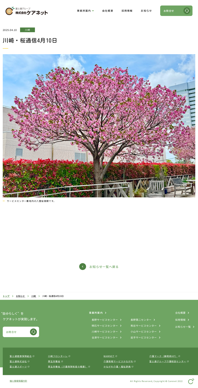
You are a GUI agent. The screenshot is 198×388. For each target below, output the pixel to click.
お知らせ (146, 10)
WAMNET (109, 356)
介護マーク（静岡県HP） (163, 356)
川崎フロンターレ (58, 356)
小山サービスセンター (144, 331)
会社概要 (107, 10)
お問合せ (168, 11)
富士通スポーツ (18, 366)
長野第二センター (141, 319)
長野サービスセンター (105, 319)
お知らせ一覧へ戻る (104, 266)
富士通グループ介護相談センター (167, 361)
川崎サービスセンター (105, 331)
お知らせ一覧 (183, 326)
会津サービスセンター (105, 337)
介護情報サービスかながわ (118, 361)
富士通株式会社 (18, 361)
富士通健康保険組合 (21, 356)
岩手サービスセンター (144, 337)
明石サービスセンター (105, 325)
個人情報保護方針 (18, 380)
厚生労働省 (54, 361)
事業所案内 (84, 10)
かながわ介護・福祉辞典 (117, 366)
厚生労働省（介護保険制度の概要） (67, 366)
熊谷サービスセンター (144, 325)
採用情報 (127, 10)
